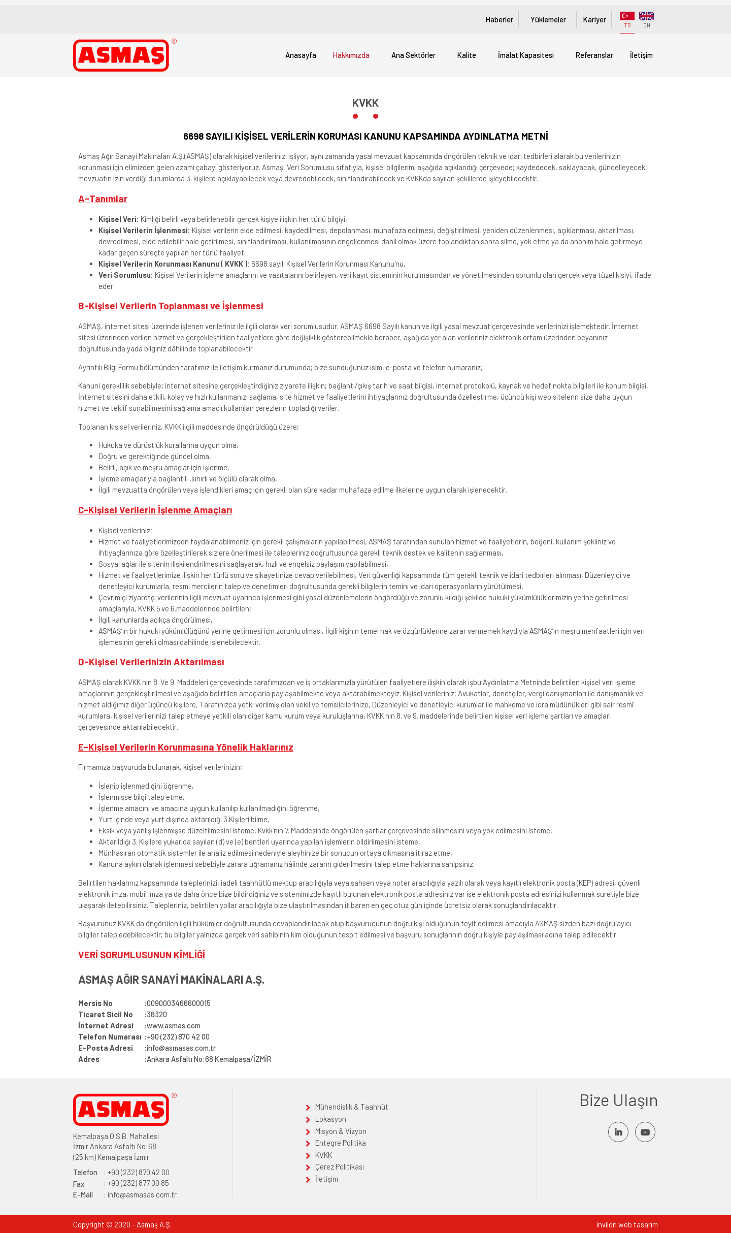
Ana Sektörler (413, 54)
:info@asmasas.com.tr (147, 1047)
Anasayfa (300, 54)
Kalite (466, 54)
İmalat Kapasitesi (526, 54)
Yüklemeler (548, 19)
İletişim (641, 54)
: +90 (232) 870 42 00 (121, 1172)
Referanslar (594, 54)
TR (627, 20)
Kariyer (594, 19)
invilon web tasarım (627, 1224)
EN (646, 20)
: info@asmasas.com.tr (125, 1194)
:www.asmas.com (139, 1025)
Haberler (499, 19)
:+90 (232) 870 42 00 (144, 1036)
